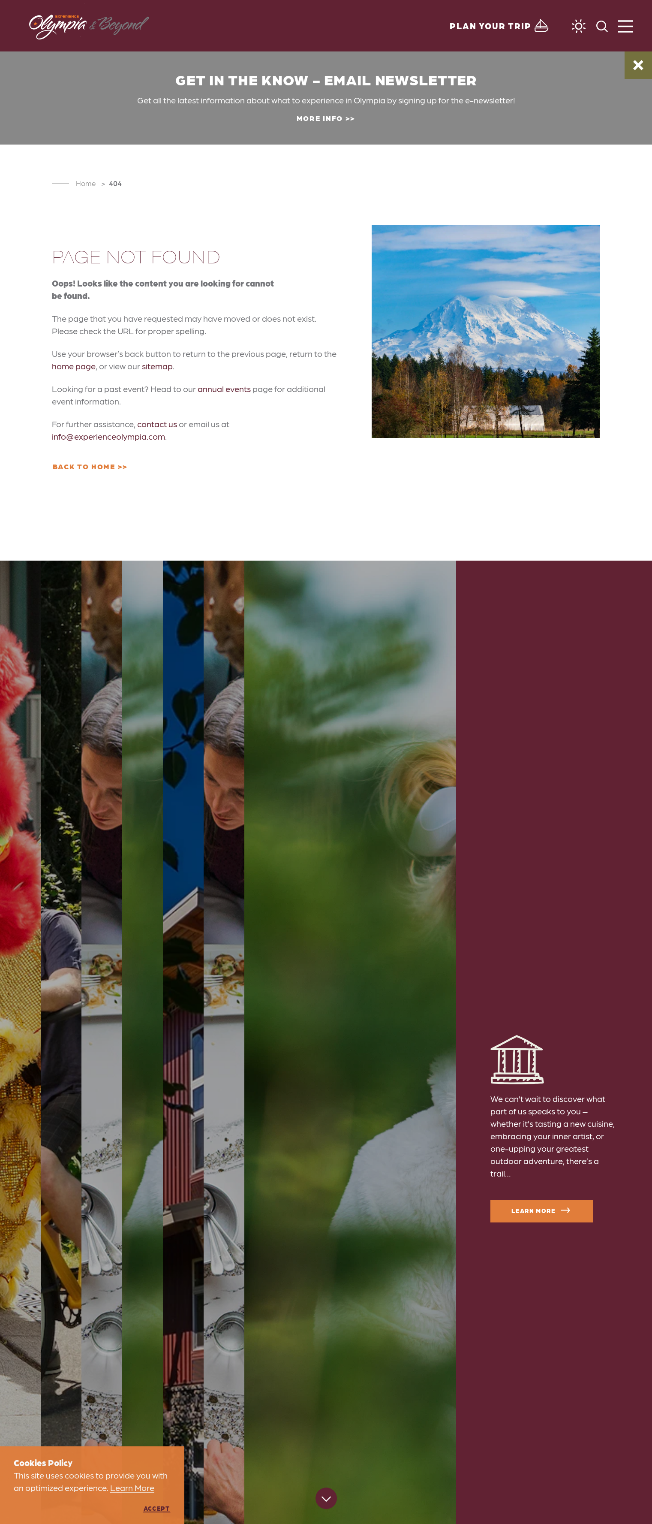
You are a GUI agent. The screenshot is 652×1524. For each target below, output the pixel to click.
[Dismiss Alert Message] (638, 65)
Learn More (541, 1210)
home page (74, 366)
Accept (157, 1508)
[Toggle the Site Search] (602, 25)
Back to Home (84, 466)
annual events (224, 388)
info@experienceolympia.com (108, 436)
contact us (157, 424)
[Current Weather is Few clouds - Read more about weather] (578, 26)
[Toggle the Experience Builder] (500, 26)
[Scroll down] (326, 1500)
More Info (320, 118)
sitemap (157, 366)
